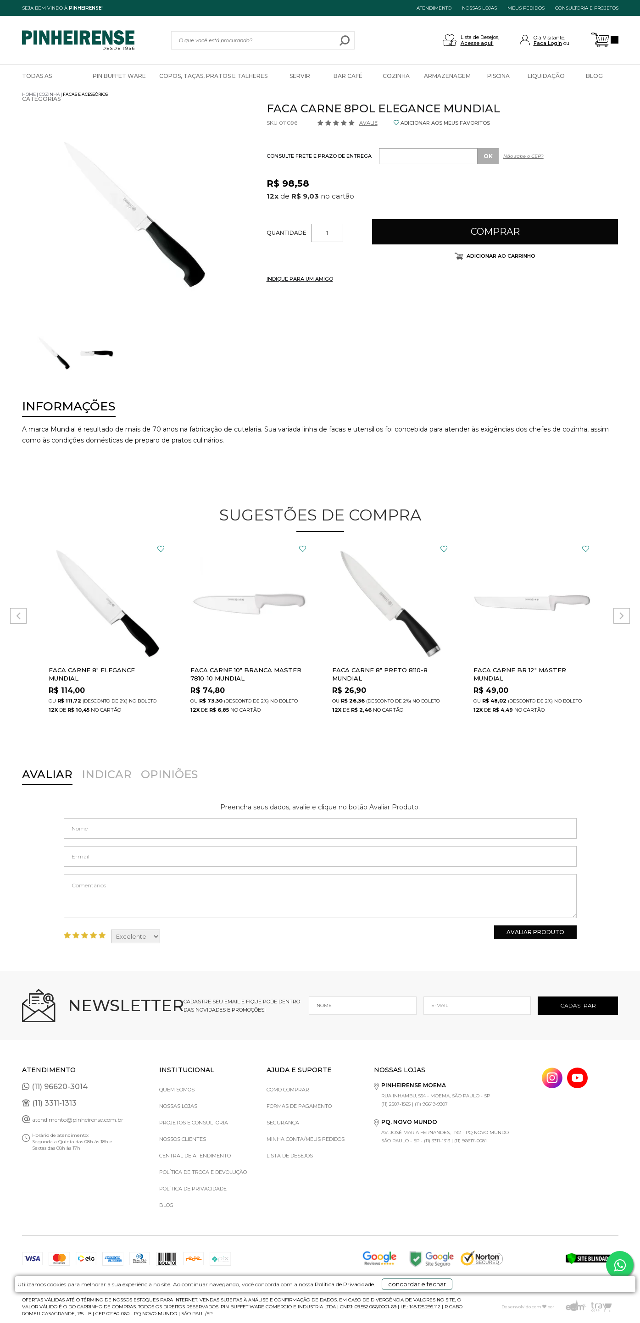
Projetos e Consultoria (193, 1122)
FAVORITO (160, 549)
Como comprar (288, 1089)
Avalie (368, 123)
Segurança (283, 1122)
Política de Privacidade (354, 1309)
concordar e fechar (450, 1306)
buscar (344, 40)
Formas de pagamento (299, 1106)
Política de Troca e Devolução (203, 1172)
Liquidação (546, 75)
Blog (594, 75)
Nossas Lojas (178, 1106)
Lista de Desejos (290, 1155)
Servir (299, 75)
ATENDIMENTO (434, 8)
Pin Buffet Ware (119, 75)
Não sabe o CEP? (523, 156)
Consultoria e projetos (586, 8)
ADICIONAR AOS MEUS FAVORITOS (445, 123)
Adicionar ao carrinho (500, 256)
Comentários (320, 896)
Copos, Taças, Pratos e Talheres (213, 75)
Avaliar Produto (535, 932)
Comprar (495, 231)
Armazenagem (447, 75)
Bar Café (348, 75)
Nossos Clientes (182, 1139)
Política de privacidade (193, 1188)
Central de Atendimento (195, 1155)
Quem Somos (177, 1089)
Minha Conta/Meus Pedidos (306, 1139)
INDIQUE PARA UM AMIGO (300, 279)
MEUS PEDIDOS (526, 8)
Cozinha (396, 75)
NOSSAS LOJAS (479, 8)
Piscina (498, 75)
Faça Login (548, 43)
